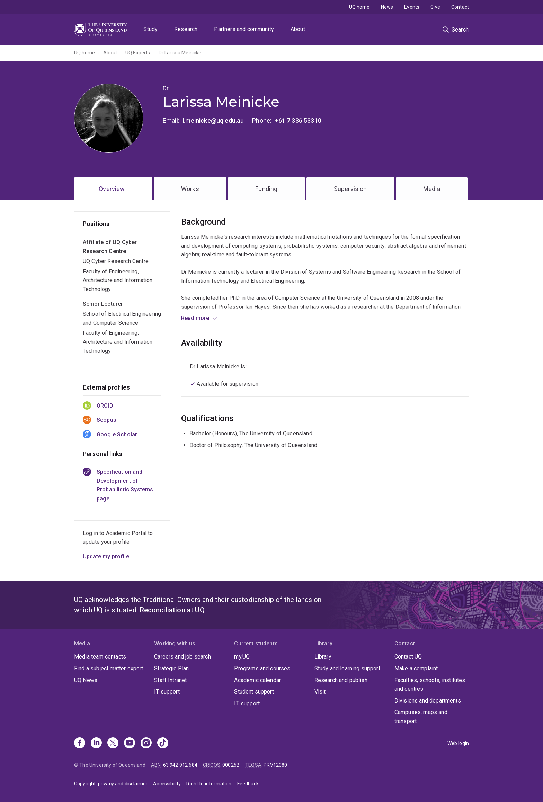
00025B (231, 765)
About (298, 29)
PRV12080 (275, 765)
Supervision (350, 188)
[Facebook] (79, 743)
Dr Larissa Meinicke (180, 52)
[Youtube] (129, 743)
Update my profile (106, 556)
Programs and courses (262, 668)
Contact (460, 7)
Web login (458, 743)
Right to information (208, 783)
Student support (254, 691)
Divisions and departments (427, 700)
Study (150, 29)
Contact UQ (408, 656)
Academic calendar (257, 680)
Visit (320, 691)
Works (190, 188)
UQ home (359, 7)
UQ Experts (137, 52)
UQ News (85, 680)
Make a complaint (416, 668)
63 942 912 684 (180, 765)
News (387, 7)
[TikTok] (162, 743)
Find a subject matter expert (108, 668)
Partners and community (244, 29)
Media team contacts (100, 656)
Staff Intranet (170, 680)
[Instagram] (146, 743)
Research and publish (340, 680)
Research (185, 29)
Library (322, 656)
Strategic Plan (171, 668)
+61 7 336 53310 (298, 120)
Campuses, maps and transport (420, 716)
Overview (112, 188)
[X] (112, 743)
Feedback (248, 783)
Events (411, 7)
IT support (167, 691)
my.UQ (242, 656)
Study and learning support (347, 668)
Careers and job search (182, 656)
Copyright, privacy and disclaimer (111, 783)
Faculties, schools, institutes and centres (429, 684)
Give (435, 7)
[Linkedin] (96, 743)
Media (431, 188)
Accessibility (167, 783)
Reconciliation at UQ (172, 610)
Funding (266, 188)
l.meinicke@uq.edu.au (213, 120)
